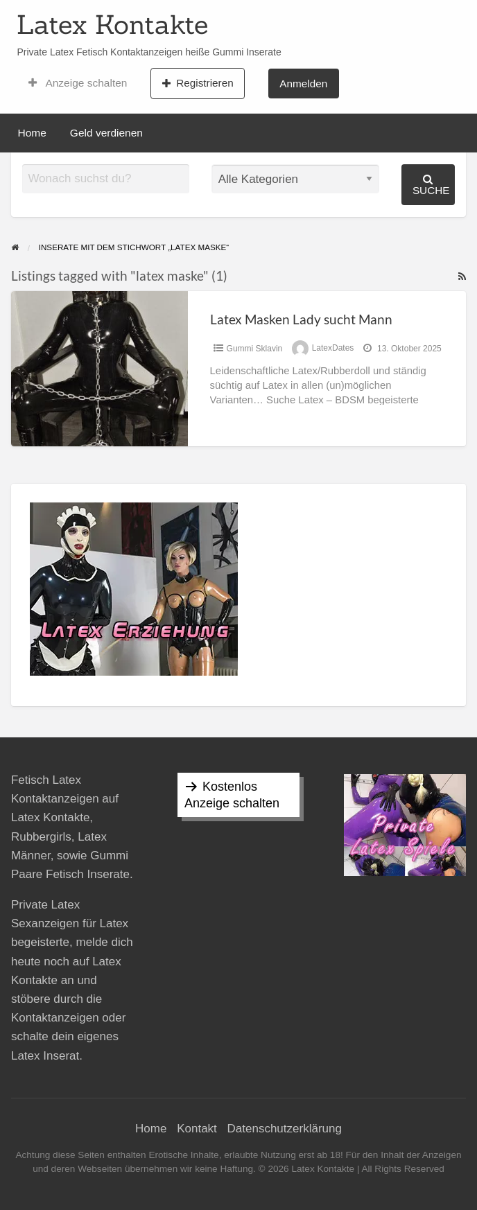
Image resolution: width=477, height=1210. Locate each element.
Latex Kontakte (112, 24)
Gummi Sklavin (255, 348)
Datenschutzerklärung (284, 1128)
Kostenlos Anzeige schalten (231, 795)
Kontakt (197, 1128)
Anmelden (303, 83)
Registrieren (198, 83)
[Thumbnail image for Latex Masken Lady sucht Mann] (99, 368)
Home (32, 133)
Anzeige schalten (77, 83)
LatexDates (333, 348)
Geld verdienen (106, 133)
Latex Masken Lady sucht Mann (301, 319)
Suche (431, 184)
